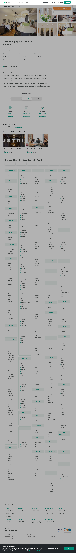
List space (60, 2)
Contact (67, 2)
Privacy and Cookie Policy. (36, 550)
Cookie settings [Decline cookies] (52, 548)
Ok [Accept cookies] (68, 548)
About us (52, 2)
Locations (45, 2)
